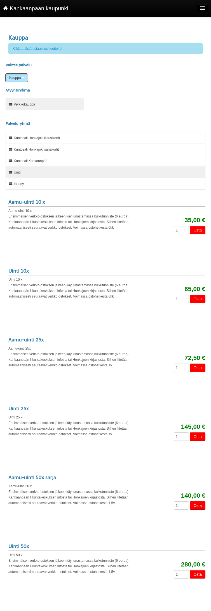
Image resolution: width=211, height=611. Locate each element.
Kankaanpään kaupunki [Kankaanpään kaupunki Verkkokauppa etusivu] (35, 8)
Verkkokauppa (22, 104)
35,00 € (194, 220)
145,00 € (193, 427)
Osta (197, 230)
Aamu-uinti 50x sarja (32, 477)
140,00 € (193, 495)
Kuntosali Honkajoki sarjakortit (34, 149)
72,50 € (194, 358)
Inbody (16, 184)
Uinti (14, 172)
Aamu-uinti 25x (26, 340)
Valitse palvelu (19, 65)
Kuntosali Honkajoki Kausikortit (34, 138)
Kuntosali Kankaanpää (28, 161)
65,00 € (194, 289)
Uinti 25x (18, 409)
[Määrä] (181, 230)
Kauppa (16, 78)
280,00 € (193, 564)
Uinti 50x (18, 546)
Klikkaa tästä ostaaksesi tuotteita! (37, 49)
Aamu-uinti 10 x (26, 202)
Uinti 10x (18, 271)
